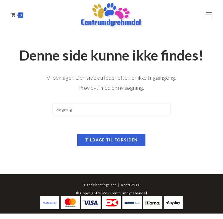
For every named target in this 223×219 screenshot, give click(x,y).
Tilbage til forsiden (111, 139)
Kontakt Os (130, 184)
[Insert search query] (111, 109)
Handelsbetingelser (100, 184)
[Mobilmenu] (209, 15)
